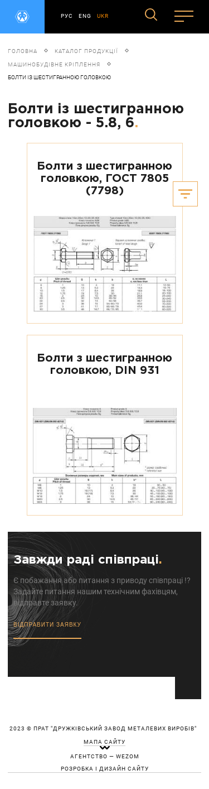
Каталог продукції (86, 51)
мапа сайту (104, 742)
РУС (67, 16)
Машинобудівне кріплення (54, 64)
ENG (85, 16)
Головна (22, 51)
